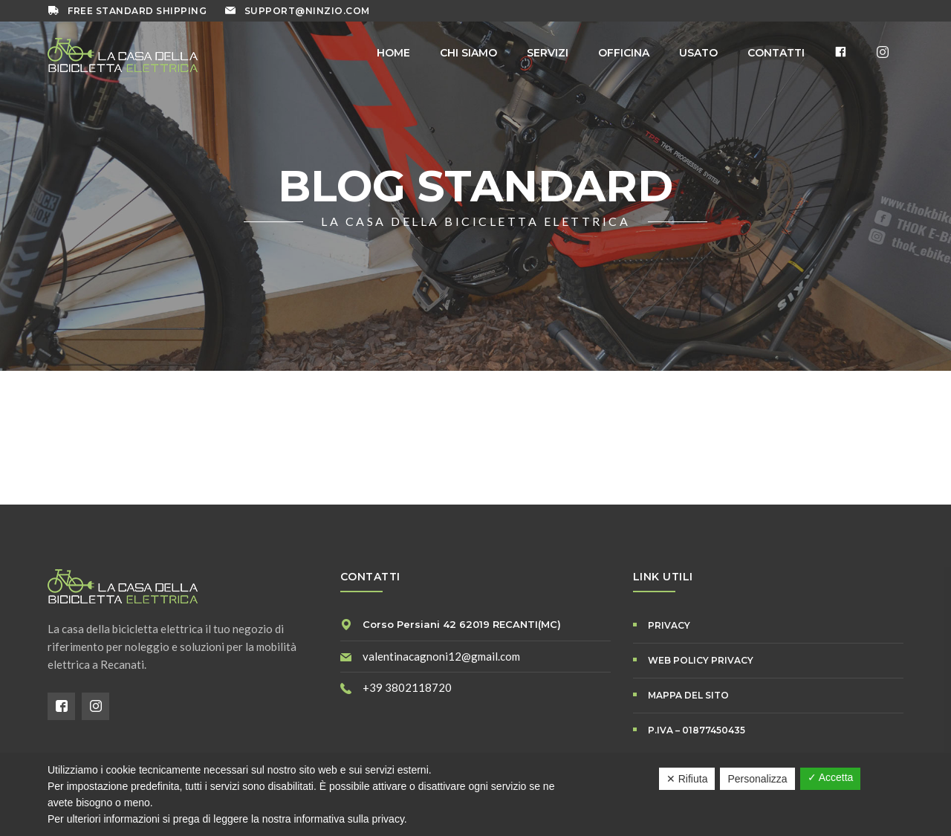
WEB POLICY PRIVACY (700, 660)
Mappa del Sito (688, 695)
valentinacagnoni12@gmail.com (441, 656)
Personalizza (757, 779)
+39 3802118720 (407, 687)
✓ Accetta (831, 777)
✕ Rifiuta (687, 779)
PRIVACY (669, 625)
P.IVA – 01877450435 (696, 730)
